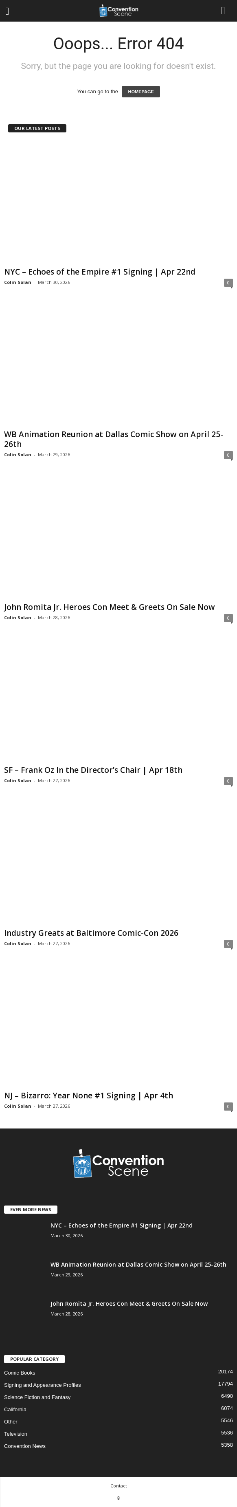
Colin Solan (17, 282)
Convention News (25, 1446)
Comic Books (19, 1373)
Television (15, 1434)
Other (11, 1422)
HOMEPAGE (141, 91)
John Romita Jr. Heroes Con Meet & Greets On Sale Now (109, 607)
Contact (118, 1486)
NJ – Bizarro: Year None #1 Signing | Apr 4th (88, 1095)
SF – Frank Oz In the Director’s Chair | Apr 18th (93, 770)
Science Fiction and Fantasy (37, 1397)
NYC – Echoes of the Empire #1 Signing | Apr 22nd (99, 271)
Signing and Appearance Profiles (42, 1385)
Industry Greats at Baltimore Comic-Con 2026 (91, 933)
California (15, 1409)
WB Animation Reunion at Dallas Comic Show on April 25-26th (113, 439)
